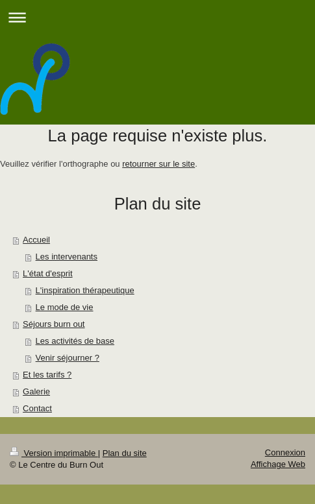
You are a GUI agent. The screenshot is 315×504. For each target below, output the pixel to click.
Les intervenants (66, 256)
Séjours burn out (53, 324)
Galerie (36, 391)
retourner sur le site (158, 164)
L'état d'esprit (48, 273)
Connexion (285, 452)
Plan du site (125, 453)
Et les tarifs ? (47, 374)
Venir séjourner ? (67, 358)
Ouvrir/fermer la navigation (157, 17)
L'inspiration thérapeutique (85, 290)
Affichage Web (278, 464)
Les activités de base (75, 341)
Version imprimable (54, 453)
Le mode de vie (65, 307)
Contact (37, 408)
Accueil (36, 240)
